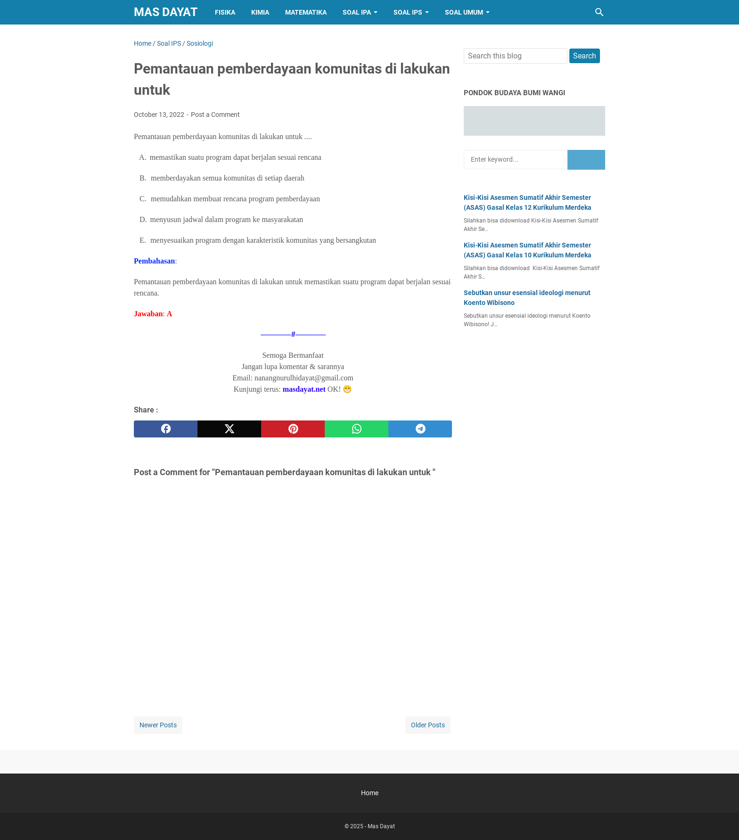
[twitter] (229, 428)
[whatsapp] (356, 428)
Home (369, 793)
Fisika (225, 12)
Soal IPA (357, 12)
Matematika (306, 12)
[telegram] (420, 428)
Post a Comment (215, 114)
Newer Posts (158, 725)
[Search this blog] (599, 12)
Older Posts (428, 725)
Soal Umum (464, 12)
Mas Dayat (165, 12)
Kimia (260, 12)
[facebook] (165, 428)
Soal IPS (408, 12)
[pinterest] (293, 428)
